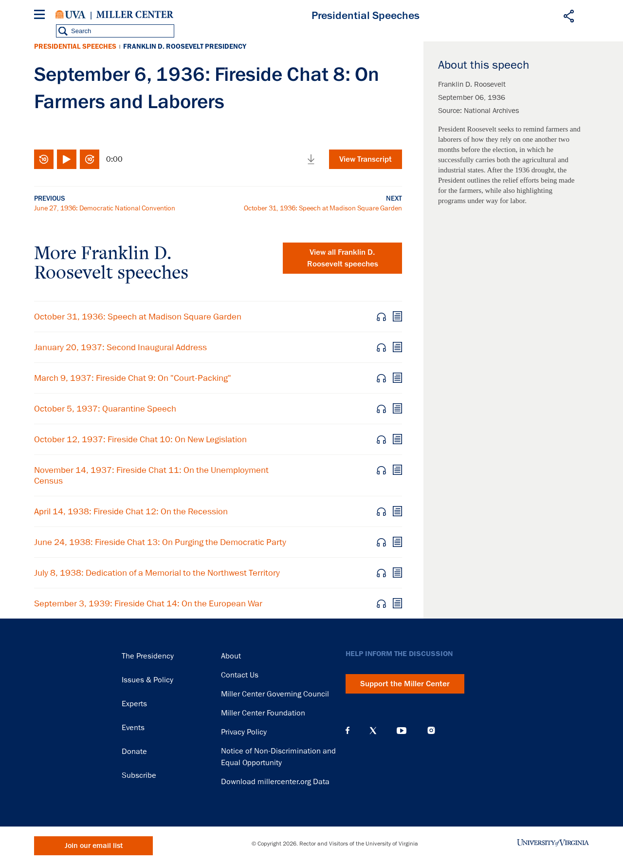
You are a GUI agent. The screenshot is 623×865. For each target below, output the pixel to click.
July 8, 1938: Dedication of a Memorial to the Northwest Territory (157, 572)
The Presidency (148, 656)
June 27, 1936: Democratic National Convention (104, 208)
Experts (134, 704)
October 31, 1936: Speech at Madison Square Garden (323, 208)
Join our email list (94, 845)
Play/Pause (66, 159)
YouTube (401, 730)
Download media (311, 159)
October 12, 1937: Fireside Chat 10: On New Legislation (140, 439)
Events (133, 728)
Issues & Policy (147, 680)
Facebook (347, 730)
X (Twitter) (373, 730)
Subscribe (139, 775)
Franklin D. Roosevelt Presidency (184, 46)
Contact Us (239, 675)
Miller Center (134, 14)
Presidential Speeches (75, 46)
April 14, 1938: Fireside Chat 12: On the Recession (131, 511)
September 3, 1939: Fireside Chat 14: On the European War (148, 603)
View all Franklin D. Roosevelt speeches (342, 258)
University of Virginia (70, 14)
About (231, 656)
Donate (134, 751)
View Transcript (365, 159)
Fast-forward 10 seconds (89, 159)
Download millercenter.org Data (275, 782)
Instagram (431, 730)
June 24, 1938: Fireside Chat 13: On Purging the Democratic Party (160, 542)
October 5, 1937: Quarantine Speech (105, 408)
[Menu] (41, 16)
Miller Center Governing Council (275, 694)
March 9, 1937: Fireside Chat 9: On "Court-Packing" (132, 378)
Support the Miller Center (405, 684)
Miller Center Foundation (263, 713)
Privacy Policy (244, 732)
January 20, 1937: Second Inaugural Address (120, 347)
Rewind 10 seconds (44, 159)
